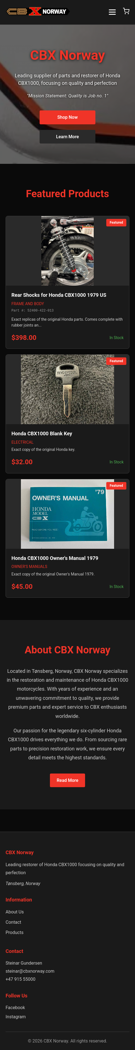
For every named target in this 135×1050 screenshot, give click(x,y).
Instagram (16, 1016)
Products (14, 932)
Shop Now (67, 117)
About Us (15, 912)
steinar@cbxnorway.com (30, 971)
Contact (13, 922)
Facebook (15, 1007)
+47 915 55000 (20, 979)
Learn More (67, 136)
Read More (67, 780)
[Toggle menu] (112, 12)
